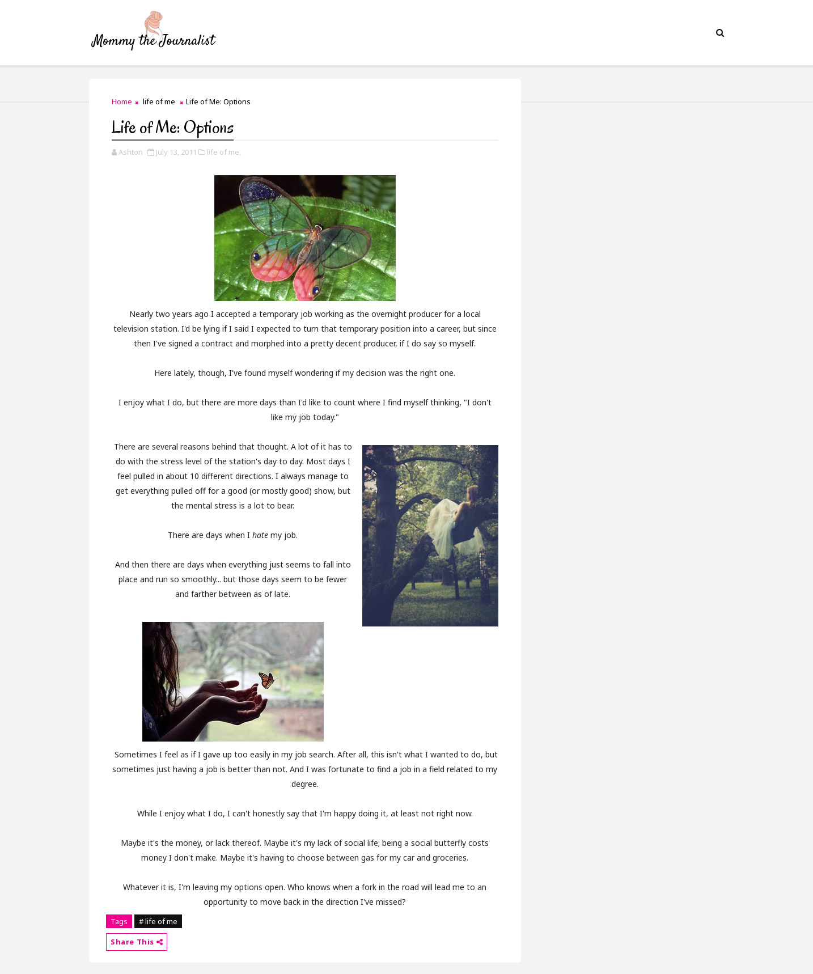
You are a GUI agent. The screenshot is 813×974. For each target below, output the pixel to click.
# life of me (158, 921)
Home (122, 101)
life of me (159, 101)
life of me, (224, 152)
